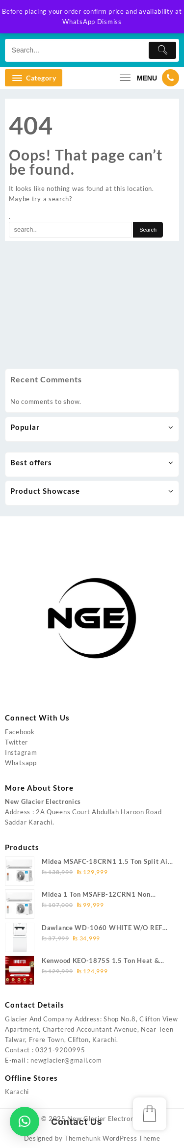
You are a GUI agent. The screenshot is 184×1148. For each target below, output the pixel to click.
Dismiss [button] (109, 22)
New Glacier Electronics (104, 1118)
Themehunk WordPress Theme (112, 1138)
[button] (24, 1121)
